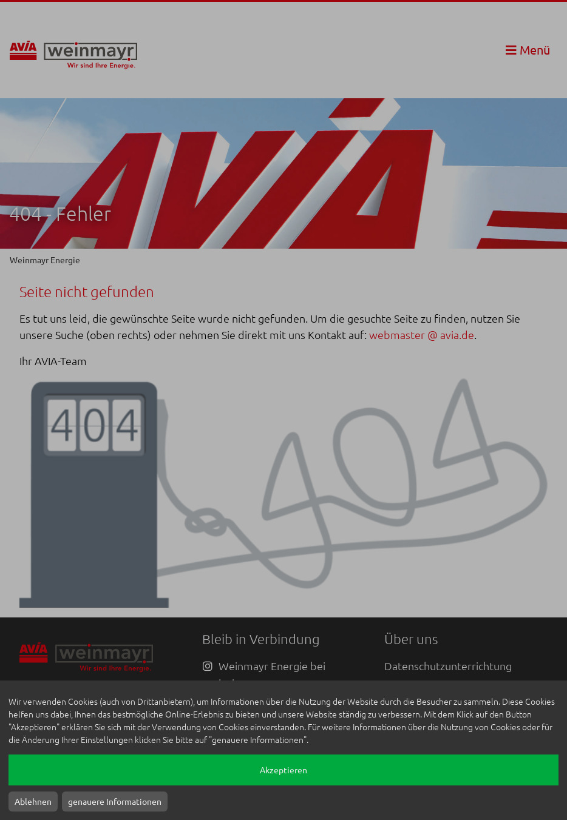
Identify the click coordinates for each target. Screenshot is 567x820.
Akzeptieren (283, 769)
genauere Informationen (114, 801)
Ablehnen (33, 801)
